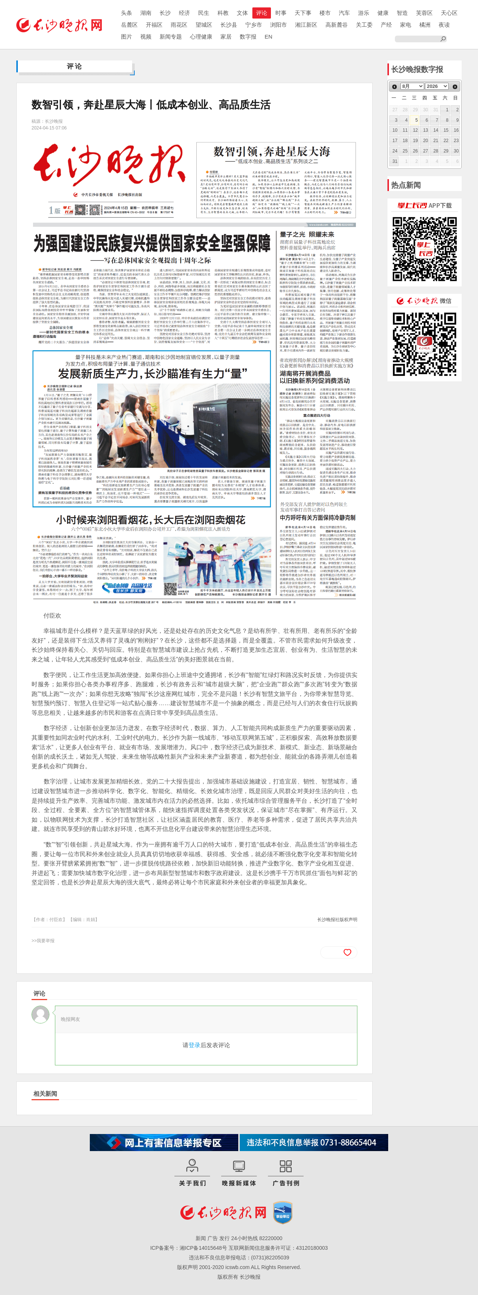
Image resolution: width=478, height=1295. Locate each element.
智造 (402, 13)
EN (268, 36)
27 (425, 151)
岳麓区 (129, 25)
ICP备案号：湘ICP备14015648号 (188, 1248)
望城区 (204, 25)
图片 (126, 36)
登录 (194, 1045)
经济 (184, 13)
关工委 (364, 25)
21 (435, 140)
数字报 (248, 36)
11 (405, 130)
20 (425, 140)
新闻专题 (171, 36)
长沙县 (228, 25)
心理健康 (201, 36)
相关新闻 (45, 1094)
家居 (226, 36)
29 (445, 151)
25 (405, 151)
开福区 (154, 25)
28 (435, 151)
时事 (281, 13)
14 (435, 130)
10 (395, 130)
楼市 (325, 13)
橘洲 (424, 25)
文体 (242, 13)
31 (395, 161)
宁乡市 (253, 25)
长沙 (165, 13)
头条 (126, 13)
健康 (383, 13)
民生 (203, 13)
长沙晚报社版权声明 (337, 919)
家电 (405, 25)
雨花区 (179, 25)
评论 (261, 13)
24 (395, 151)
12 (415, 130)
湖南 (145, 13)
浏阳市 (278, 25)
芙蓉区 (424, 13)
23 (456, 140)
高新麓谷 (336, 25)
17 (395, 140)
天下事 (303, 13)
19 (415, 140)
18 (405, 140)
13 (425, 130)
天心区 (449, 13)
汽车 (344, 13)
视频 (145, 36)
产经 (386, 25)
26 (415, 151)
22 (445, 140)
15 (445, 130)
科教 (223, 13)
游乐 (363, 13)
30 (456, 151)
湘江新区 (306, 25)
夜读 (444, 25)
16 (456, 130)
